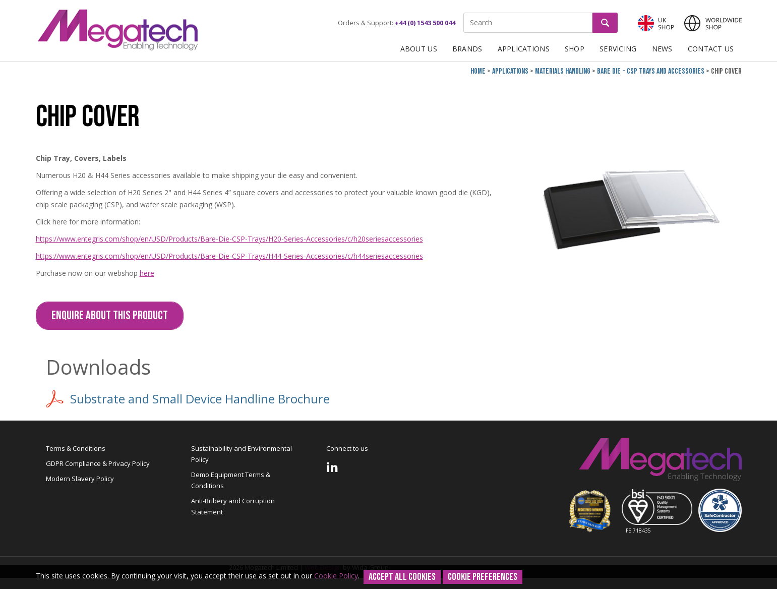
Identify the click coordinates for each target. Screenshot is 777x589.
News (662, 48)
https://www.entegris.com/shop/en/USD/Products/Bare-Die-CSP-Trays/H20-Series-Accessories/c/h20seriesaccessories (229, 239)
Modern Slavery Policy (80, 478)
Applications (524, 48)
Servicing (618, 48)
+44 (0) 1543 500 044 (425, 22)
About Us (418, 48)
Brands (467, 48)
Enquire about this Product (109, 315)
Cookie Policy (336, 575)
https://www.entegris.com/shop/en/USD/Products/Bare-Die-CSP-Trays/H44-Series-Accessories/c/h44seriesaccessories (229, 256)
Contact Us (711, 48)
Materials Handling (562, 71)
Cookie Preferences (482, 577)
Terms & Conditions (75, 448)
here (147, 273)
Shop (574, 48)
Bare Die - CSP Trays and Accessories (650, 71)
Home (478, 71)
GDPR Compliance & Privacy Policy (98, 463)
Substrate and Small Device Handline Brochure (188, 398)
